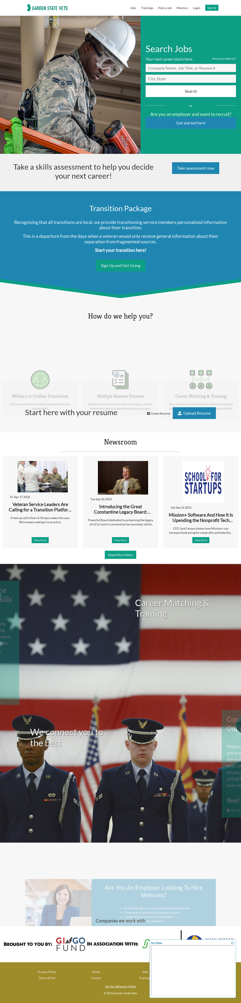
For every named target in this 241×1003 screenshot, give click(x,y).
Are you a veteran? (224, 58)
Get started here (191, 122)
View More (40, 540)
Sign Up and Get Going (120, 265)
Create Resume (158, 413)
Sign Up (211, 7)
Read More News (120, 555)
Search (191, 91)
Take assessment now (195, 168)
